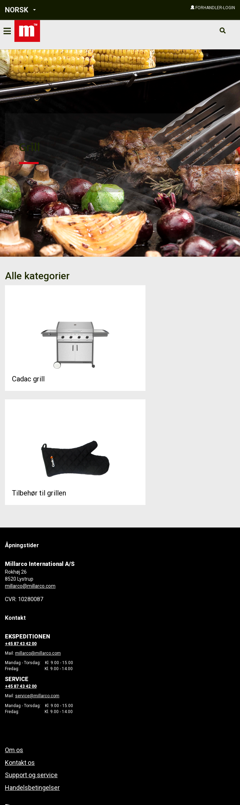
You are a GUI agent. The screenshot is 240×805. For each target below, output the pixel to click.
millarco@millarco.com (30, 586)
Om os (14, 750)
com (56, 653)
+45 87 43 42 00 (21, 643)
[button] (50, 10)
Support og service (31, 775)
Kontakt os (20, 762)
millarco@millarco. (33, 653)
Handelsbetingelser (32, 787)
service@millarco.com (37, 695)
